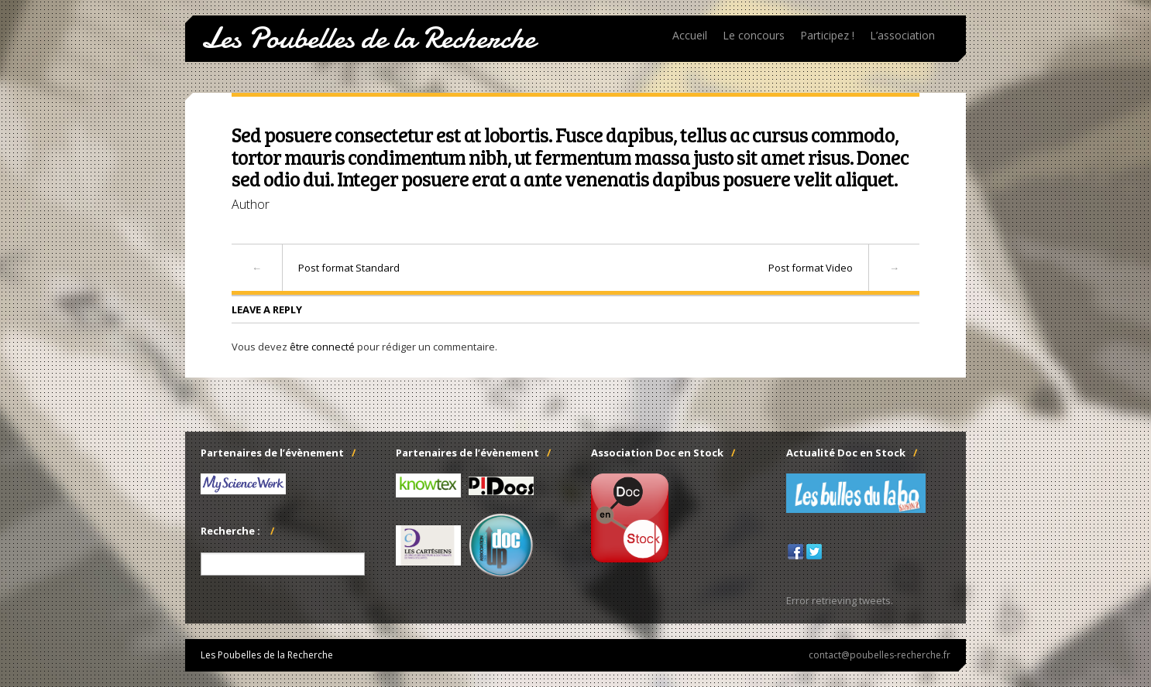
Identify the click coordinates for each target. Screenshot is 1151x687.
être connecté (322, 347)
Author (251, 204)
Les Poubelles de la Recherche (368, 38)
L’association (902, 35)
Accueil (689, 35)
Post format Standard (349, 268)
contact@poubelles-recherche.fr (879, 655)
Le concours (754, 35)
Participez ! (827, 35)
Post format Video (810, 268)
